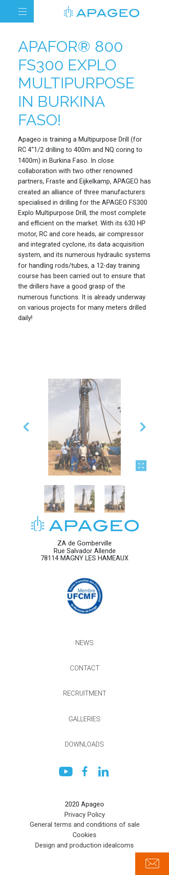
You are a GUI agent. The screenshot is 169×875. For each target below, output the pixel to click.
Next (143, 452)
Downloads (84, 744)
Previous (26, 452)
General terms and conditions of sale (85, 824)
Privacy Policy (84, 815)
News (84, 643)
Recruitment (84, 693)
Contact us (152, 863)
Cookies (84, 835)
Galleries (84, 719)
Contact (85, 668)
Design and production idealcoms (84, 845)
